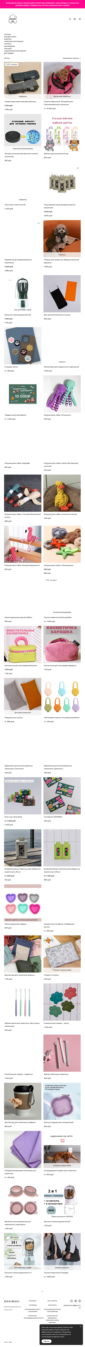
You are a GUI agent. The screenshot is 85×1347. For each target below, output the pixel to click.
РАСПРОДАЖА (9, 46)
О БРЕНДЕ (33, 1305)
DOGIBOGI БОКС (10, 37)
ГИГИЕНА (7, 44)
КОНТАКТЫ (52, 1305)
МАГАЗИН (32, 1301)
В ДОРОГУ (8, 39)
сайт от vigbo (8, 1342)
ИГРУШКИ (8, 48)
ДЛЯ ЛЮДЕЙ (9, 53)
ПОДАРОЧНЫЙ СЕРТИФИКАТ (15, 51)
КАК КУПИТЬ (52, 1301)
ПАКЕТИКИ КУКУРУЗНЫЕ (13, 41)
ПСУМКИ (7, 34)
